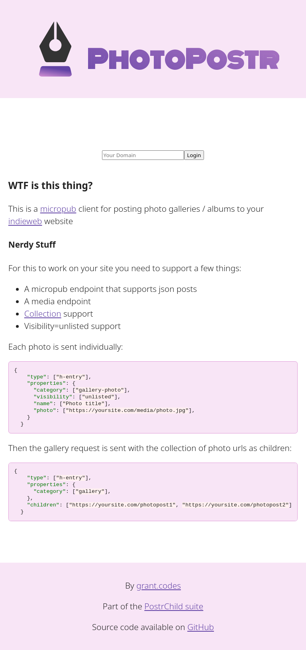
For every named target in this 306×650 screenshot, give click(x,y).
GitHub (200, 626)
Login (194, 155)
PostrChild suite (173, 606)
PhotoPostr (159, 59)
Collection (42, 313)
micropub (58, 208)
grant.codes (158, 585)
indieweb (25, 221)
